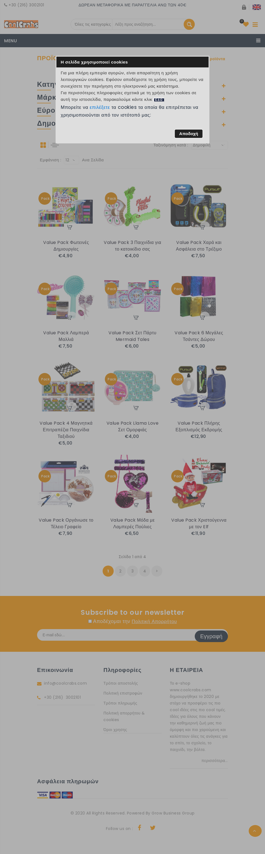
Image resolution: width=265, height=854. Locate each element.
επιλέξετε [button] (99, 107)
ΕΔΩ (159, 99)
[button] (188, 133)
